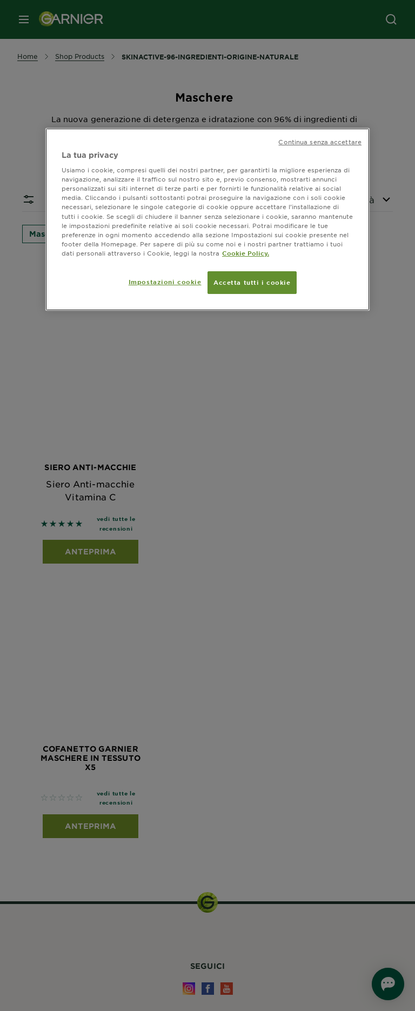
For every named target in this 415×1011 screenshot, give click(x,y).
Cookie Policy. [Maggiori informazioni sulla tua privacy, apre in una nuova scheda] (245, 253)
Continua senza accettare (320, 141)
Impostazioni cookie (165, 281)
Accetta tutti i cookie (252, 282)
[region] (207, 219)
